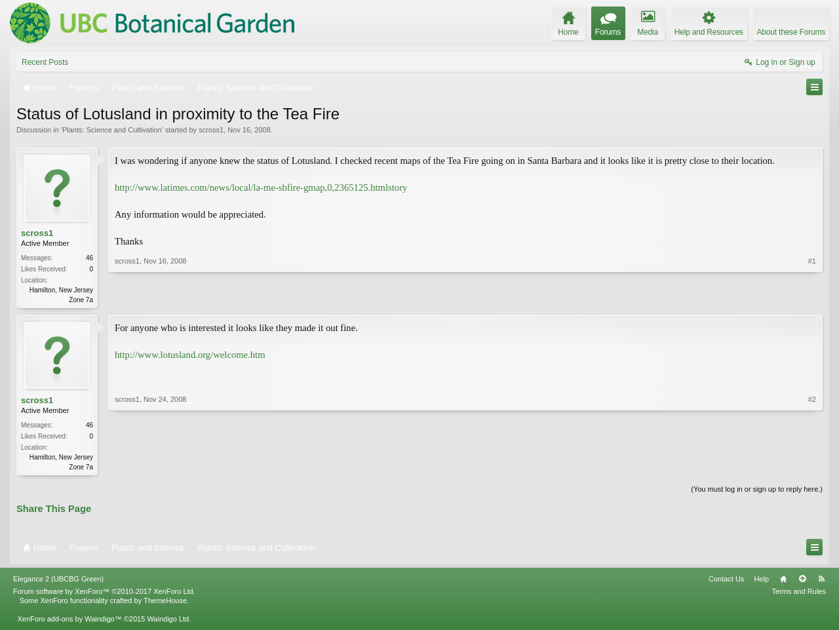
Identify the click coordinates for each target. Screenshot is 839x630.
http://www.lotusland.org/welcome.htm (190, 356)
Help (761, 581)
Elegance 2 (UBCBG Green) (58, 581)
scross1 (211, 130)
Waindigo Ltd (168, 621)
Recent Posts (45, 62)
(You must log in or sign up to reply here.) (757, 492)
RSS (821, 581)
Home (783, 581)
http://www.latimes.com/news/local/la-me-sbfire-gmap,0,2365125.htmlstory (261, 187)
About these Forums (791, 32)
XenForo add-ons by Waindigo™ (69, 621)
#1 (812, 298)
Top (802, 581)
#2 (812, 467)
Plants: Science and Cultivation (112, 130)
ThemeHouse (165, 603)
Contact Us (726, 581)
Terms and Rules (798, 594)
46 (89, 258)
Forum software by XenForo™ (104, 594)
